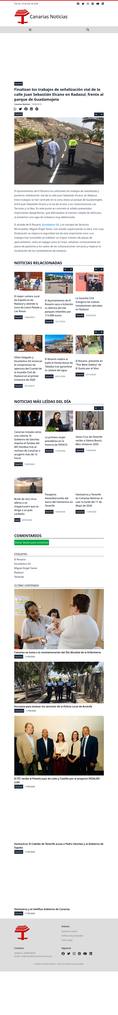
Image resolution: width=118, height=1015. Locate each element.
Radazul (18, 572)
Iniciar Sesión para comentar (31, 542)
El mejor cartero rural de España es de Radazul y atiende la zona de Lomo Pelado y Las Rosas (28, 304)
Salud (17, 520)
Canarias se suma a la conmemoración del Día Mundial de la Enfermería (57, 652)
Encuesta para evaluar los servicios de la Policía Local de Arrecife (53, 706)
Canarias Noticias (22, 104)
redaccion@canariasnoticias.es (36, 956)
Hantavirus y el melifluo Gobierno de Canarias (42, 909)
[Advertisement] (59, 56)
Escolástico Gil (50, 224)
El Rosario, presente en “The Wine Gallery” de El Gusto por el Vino (89, 364)
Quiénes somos (69, 931)
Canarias (80, 511)
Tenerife (18, 83)
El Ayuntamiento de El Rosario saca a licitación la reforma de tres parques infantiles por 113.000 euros (59, 308)
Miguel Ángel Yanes (25, 568)
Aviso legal (67, 940)
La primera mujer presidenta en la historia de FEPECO (56, 441)
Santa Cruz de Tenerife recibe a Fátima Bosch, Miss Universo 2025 (89, 440)
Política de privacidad (72, 935)
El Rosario (20, 559)
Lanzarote (19, 710)
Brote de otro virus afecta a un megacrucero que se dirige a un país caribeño (26, 506)
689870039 (29, 953)
